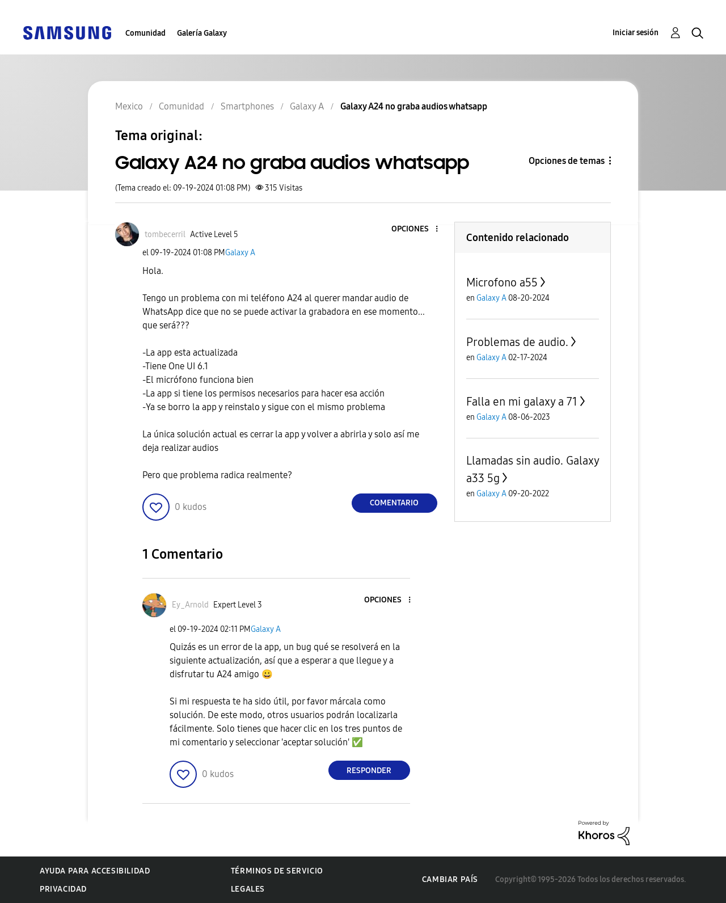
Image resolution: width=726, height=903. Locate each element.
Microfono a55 (502, 282)
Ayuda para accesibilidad (95, 871)
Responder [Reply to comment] (369, 770)
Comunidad (145, 33)
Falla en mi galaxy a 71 (521, 401)
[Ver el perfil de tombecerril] (165, 234)
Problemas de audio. (517, 342)
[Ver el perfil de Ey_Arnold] (190, 605)
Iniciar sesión (636, 32)
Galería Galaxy (202, 33)
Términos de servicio (277, 871)
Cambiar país (450, 879)
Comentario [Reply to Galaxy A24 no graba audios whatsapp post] (394, 503)
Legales (248, 889)
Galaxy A (240, 253)
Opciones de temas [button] (567, 160)
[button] (417, 229)
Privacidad (63, 889)
